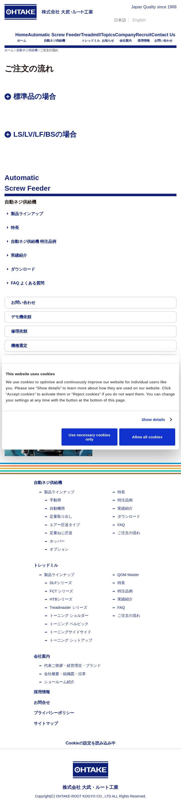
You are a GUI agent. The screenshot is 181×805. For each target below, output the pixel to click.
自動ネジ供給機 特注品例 (33, 241)
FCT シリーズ (61, 591)
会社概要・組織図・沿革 (65, 674)
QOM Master (128, 574)
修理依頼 (19, 331)
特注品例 (125, 500)
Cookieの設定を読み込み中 (90, 743)
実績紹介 (19, 255)
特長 (15, 227)
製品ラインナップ (59, 492)
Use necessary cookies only (89, 437)
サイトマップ (46, 723)
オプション (59, 549)
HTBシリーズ (61, 599)
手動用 (55, 500)
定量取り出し (61, 516)
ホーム (21, 37)
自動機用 (57, 508)
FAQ (121, 525)
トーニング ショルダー (69, 615)
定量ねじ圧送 (61, 533)
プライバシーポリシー (54, 713)
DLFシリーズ (61, 583)
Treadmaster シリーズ (68, 607)
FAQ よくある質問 (27, 283)
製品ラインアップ (27, 214)
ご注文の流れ (128, 533)
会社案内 (125, 37)
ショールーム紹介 (59, 682)
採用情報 (144, 37)
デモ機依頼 (21, 317)
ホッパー (57, 541)
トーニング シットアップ (71, 640)
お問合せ (42, 702)
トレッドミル (91, 37)
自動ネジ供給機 (54, 37)
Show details (153, 419)
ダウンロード (23, 269)
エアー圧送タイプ (65, 525)
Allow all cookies (147, 437)
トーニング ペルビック (69, 624)
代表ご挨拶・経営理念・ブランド (72, 665)
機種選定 (19, 345)
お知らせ (108, 37)
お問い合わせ (163, 37)
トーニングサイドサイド (70, 632)
